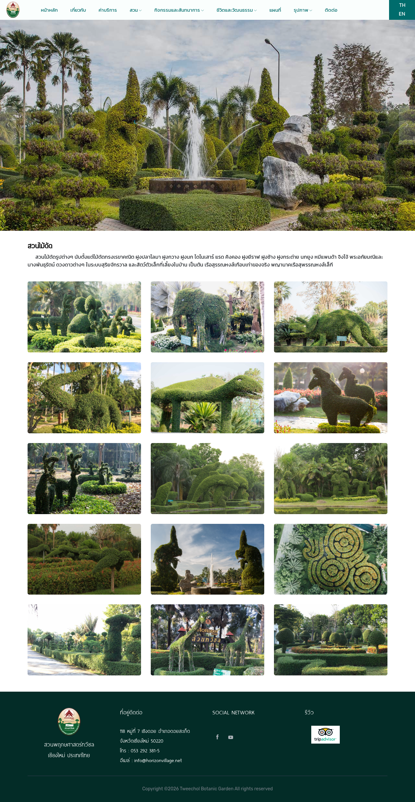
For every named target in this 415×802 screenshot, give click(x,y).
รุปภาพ (303, 10)
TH (402, 5)
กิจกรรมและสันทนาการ (179, 10)
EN (402, 14)
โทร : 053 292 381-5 (140, 750)
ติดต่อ (331, 10)
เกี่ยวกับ (78, 10)
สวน (136, 10)
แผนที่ (275, 10)
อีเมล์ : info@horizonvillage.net (151, 760)
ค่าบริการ (108, 10)
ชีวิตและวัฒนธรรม (237, 10)
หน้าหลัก (49, 10)
